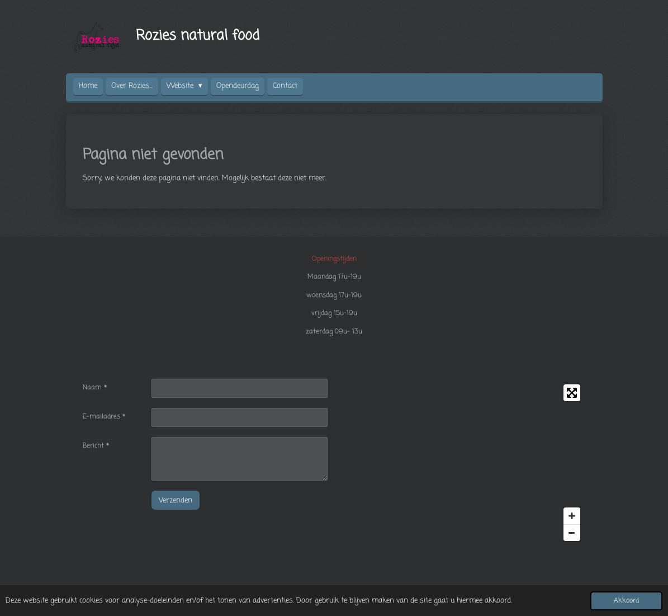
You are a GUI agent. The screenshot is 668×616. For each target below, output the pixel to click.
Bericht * (96, 446)
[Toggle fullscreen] (571, 392)
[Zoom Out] (571, 532)
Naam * (95, 388)
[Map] (463, 463)
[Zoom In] (571, 515)
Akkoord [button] (626, 601)
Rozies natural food (197, 35)
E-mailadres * (104, 417)
